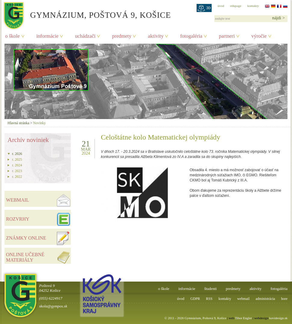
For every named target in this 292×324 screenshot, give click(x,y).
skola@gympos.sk (53, 306)
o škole (12, 36)
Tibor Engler (243, 318)
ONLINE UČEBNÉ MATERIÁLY (25, 257)
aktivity (155, 36)
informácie (47, 36)
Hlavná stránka (18, 123)
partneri (227, 36)
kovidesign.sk (278, 318)
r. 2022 (17, 177)
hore (284, 299)
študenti (210, 288)
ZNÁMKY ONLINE (26, 238)
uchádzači (85, 36)
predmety (121, 36)
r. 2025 (17, 159)
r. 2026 (17, 154)
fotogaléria (191, 36)
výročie (259, 36)
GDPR (195, 299)
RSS (209, 299)
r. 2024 (17, 165)
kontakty (253, 6)
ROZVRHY (17, 219)
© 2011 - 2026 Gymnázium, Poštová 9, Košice (195, 318)
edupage (235, 6)
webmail (243, 299)
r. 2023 (17, 171)
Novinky (39, 123)
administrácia (265, 299)
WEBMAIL (17, 200)
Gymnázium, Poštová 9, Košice (100, 15)
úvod (221, 6)
